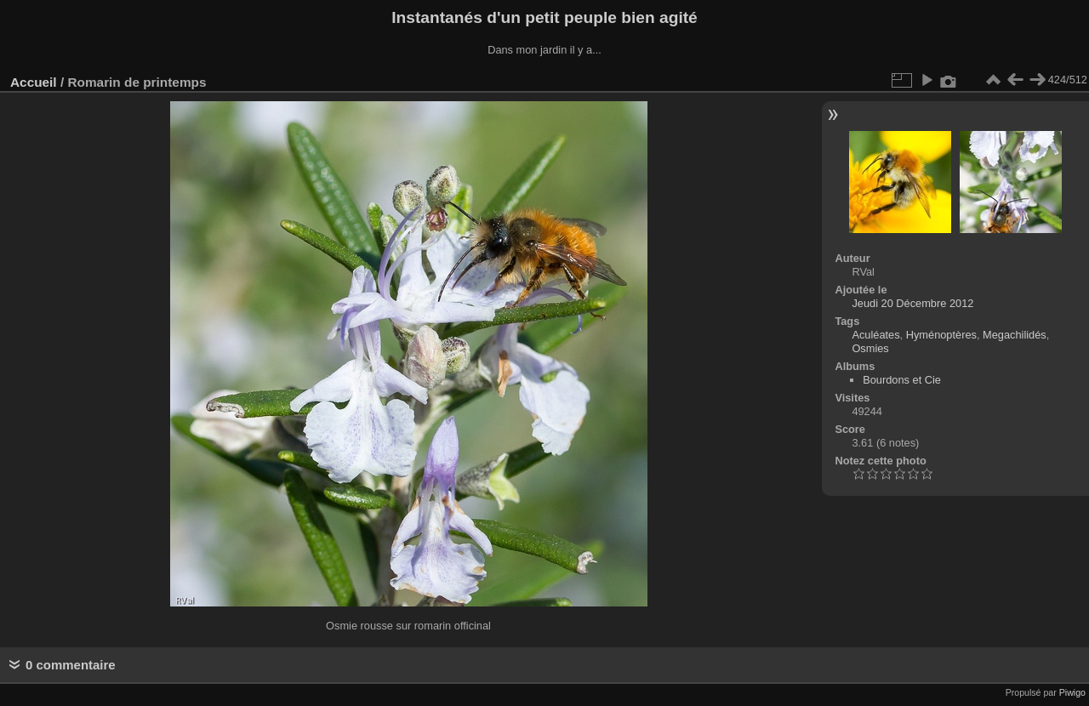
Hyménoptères (941, 334)
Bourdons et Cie (902, 379)
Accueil (33, 82)
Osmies (870, 348)
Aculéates (875, 334)
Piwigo (1072, 692)
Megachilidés (1014, 334)
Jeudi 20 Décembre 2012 (912, 303)
